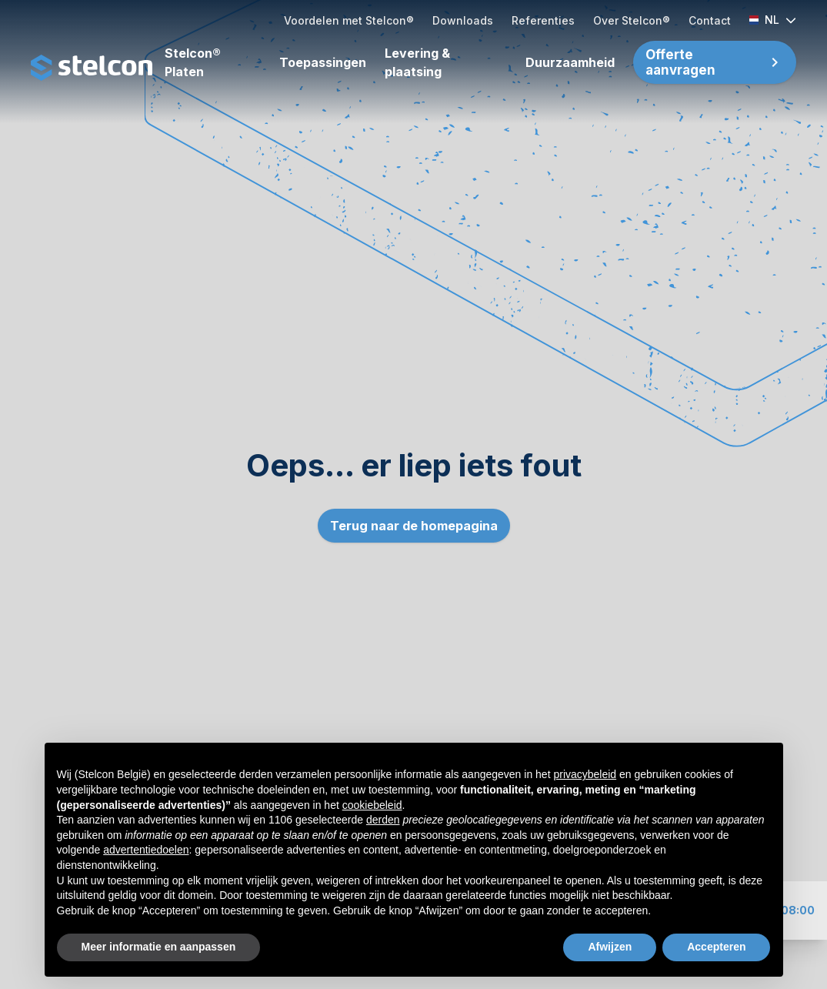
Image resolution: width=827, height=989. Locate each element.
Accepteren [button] (716, 947)
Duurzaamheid (570, 62)
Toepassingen (322, 62)
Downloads (462, 20)
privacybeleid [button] (584, 774)
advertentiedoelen (145, 850)
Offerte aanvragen (680, 62)
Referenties (543, 20)
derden (383, 820)
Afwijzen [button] (610, 947)
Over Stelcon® (631, 20)
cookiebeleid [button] (372, 805)
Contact (710, 20)
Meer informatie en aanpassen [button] (159, 947)
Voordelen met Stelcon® (349, 20)
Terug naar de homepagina (413, 525)
